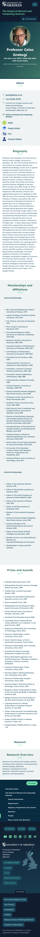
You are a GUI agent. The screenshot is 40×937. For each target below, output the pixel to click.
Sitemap (32, 829)
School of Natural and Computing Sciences (19, 116)
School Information (15, 799)
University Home (11, 789)
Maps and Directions (12, 878)
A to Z (6, 873)
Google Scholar (14, 128)
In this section (30, 19)
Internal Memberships (13, 298)
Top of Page (20, 892)
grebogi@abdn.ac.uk (14, 95)
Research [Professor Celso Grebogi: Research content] (20, 742)
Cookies (7, 915)
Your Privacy (9, 905)
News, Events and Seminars (19, 820)
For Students (9, 829)
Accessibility (9, 910)
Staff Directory (9, 883)
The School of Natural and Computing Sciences (17, 12)
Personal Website (15, 139)
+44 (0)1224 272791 (13, 99)
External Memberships (13, 472)
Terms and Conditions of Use (14, 900)
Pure (10, 134)
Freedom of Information (13, 925)
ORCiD (10, 123)
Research (11, 812)
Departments (13, 803)
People (10, 816)
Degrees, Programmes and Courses (22, 807)
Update (32, 783)
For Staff (22, 829)
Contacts (7, 868)
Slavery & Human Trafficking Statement (18, 920)
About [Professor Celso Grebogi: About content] (20, 83)
